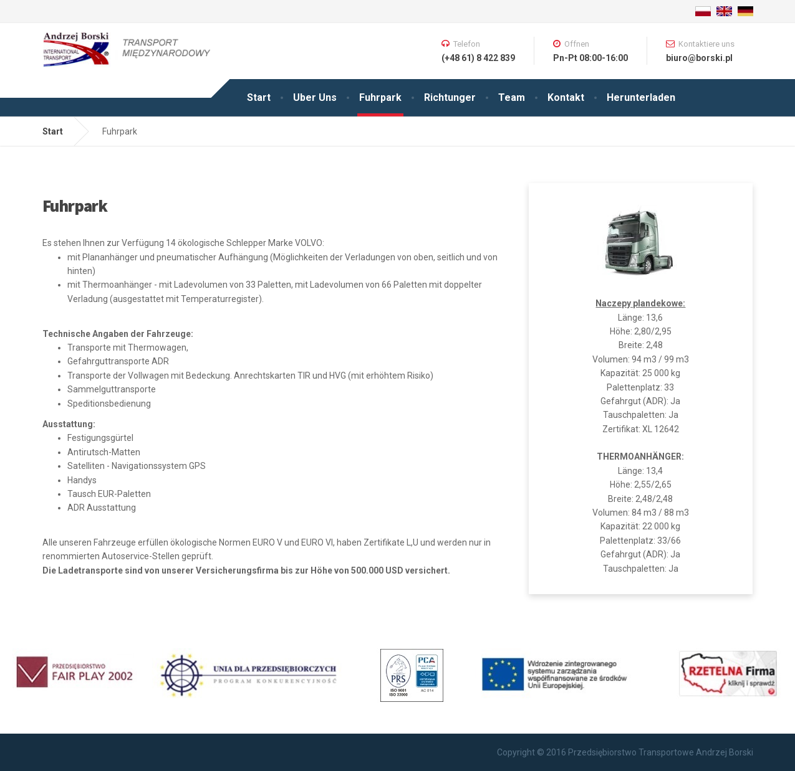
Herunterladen (641, 97)
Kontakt (565, 97)
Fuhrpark (380, 97)
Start (259, 97)
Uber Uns (315, 97)
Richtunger (450, 97)
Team (511, 97)
